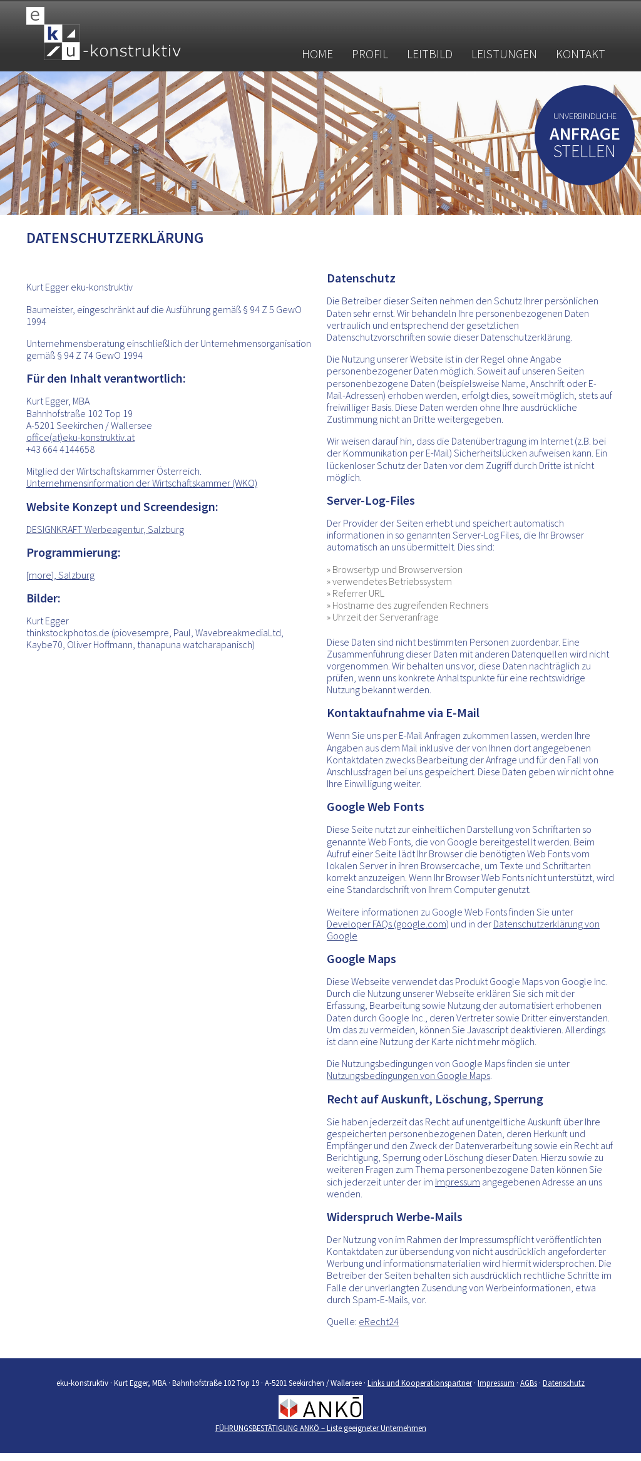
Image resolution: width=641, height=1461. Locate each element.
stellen (585, 145)
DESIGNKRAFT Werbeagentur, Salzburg (105, 529)
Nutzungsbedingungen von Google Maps (408, 1075)
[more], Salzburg (60, 575)
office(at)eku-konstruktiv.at (80, 437)
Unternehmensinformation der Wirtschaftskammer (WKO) (141, 483)
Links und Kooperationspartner (419, 1383)
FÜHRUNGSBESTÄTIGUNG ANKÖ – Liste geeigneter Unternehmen (320, 1428)
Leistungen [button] (504, 53)
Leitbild (430, 53)
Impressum (457, 1181)
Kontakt (580, 53)
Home (317, 53)
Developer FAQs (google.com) (388, 923)
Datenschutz (564, 1383)
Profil (370, 53)
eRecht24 (379, 1321)
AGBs (528, 1383)
